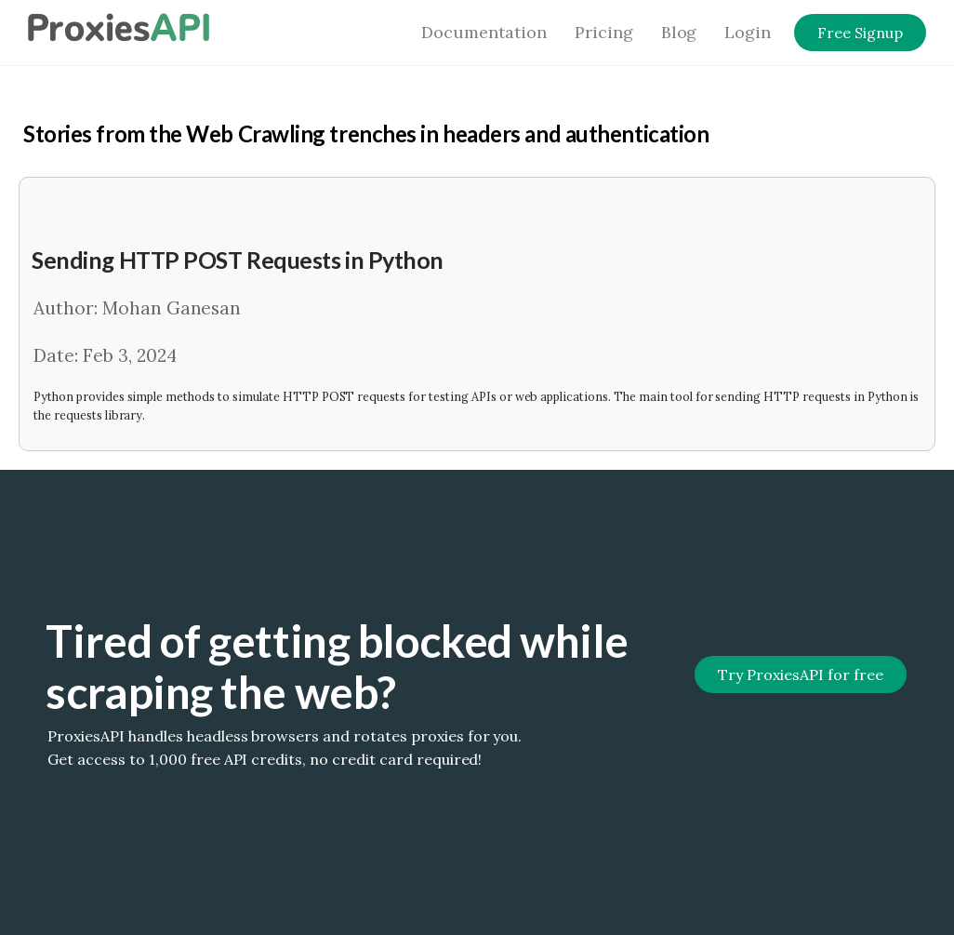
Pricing (604, 32)
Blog (679, 32)
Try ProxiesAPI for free (800, 674)
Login (747, 32)
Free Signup (860, 32)
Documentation (484, 32)
